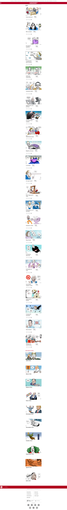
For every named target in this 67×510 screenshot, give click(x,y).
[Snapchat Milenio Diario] (37, 508)
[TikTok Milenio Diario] (33, 508)
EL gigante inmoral (28, 46)
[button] (0, 3)
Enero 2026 (28, 400)
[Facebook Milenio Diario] (28, 505)
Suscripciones (29, 495)
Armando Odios (29, 91)
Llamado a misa (29, 225)
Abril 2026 (28, 360)
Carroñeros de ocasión (29, 121)
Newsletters (29, 492)
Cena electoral (29, 17)
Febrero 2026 (29, 387)
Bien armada (29, 31)
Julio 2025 (28, 480)
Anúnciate (28, 497)
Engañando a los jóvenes (29, 106)
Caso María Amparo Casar (29, 285)
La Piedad (28, 165)
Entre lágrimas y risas (29, 195)
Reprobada (28, 240)
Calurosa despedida (28, 76)
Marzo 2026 (28, 374)
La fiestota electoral (28, 255)
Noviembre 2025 (30, 427)
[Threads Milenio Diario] (39, 505)
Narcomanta (29, 329)
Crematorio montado (28, 315)
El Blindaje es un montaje (29, 210)
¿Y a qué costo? (29, 181)
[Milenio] (33, 3)
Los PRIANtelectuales (30, 136)
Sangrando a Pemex (29, 300)
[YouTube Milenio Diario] (30, 508)
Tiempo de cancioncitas (29, 344)
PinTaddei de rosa (29, 270)
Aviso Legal (36, 495)
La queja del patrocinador (29, 61)
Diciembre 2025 (29, 414)
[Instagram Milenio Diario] (35, 505)
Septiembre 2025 (30, 454)
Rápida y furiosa (29, 150)
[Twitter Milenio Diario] (32, 505)
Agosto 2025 (29, 467)
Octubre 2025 (29, 440)
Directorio (36, 492)
